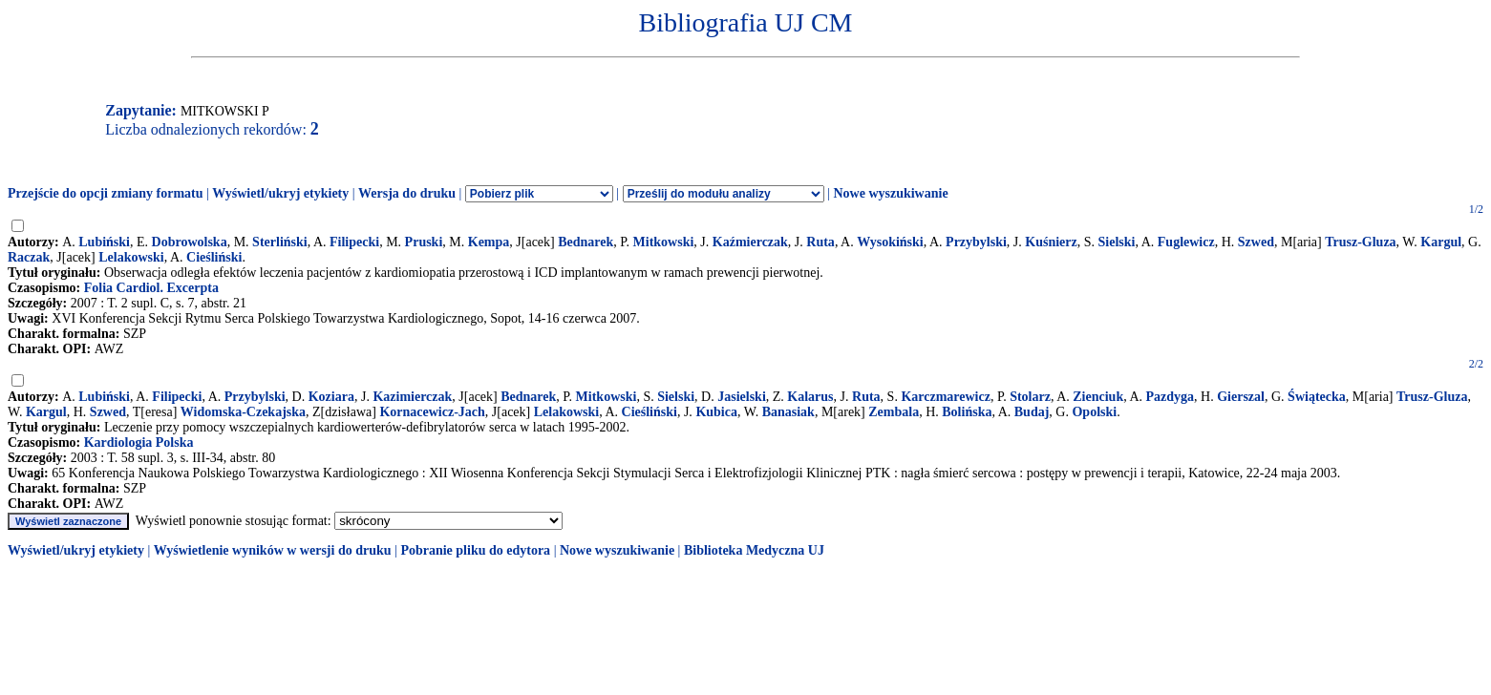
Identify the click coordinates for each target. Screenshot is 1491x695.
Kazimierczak (412, 397)
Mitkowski (663, 242)
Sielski (1117, 242)
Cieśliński (214, 257)
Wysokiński (890, 242)
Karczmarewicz (945, 397)
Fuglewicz (1186, 242)
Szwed (1256, 242)
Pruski (424, 242)
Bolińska (966, 412)
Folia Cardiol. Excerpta (151, 288)
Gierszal (1241, 397)
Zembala (893, 412)
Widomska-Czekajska (243, 412)
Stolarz (1030, 397)
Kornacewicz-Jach (431, 412)
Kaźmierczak (750, 242)
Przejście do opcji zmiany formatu (105, 193)
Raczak (29, 257)
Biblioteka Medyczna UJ (754, 550)
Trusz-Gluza (1360, 242)
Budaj (1032, 412)
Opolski (1094, 412)
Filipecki (354, 242)
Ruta (820, 242)
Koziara (331, 397)
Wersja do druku (407, 193)
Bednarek (585, 242)
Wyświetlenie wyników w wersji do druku (273, 550)
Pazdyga (1170, 397)
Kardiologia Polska (139, 442)
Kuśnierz (1050, 242)
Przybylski (976, 242)
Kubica (716, 412)
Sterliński (280, 242)
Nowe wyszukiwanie (890, 193)
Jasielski (741, 397)
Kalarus (810, 397)
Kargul (1440, 242)
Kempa (489, 242)
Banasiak (788, 412)
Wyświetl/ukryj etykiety (280, 193)
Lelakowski (130, 257)
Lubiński (104, 242)
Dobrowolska (189, 242)
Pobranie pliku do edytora (475, 550)
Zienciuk (1098, 397)
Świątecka (1317, 397)
